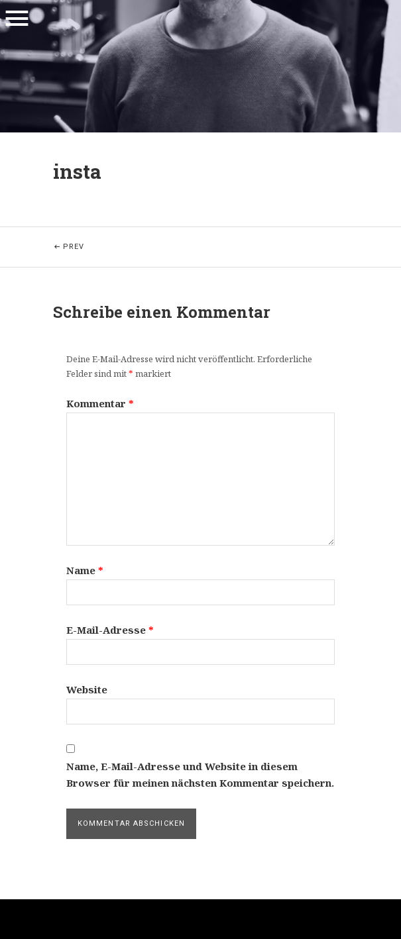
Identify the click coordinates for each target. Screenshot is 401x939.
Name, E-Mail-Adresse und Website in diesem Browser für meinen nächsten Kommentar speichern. (200, 775)
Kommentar (100, 403)
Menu (16, 18)
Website (86, 689)
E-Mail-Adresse (110, 629)
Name (84, 570)
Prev (108, 239)
